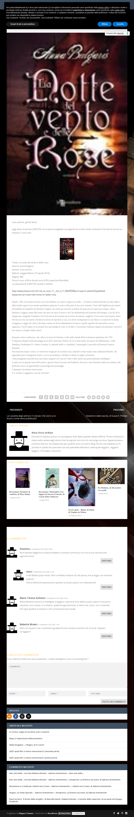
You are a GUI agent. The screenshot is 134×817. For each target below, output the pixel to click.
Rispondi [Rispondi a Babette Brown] (106, 636)
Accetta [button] (120, 24)
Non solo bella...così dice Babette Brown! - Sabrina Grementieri (38, 773)
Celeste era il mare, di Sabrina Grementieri (91, 786)
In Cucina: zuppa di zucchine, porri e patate (29, 732)
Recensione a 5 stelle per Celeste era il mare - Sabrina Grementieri (39, 786)
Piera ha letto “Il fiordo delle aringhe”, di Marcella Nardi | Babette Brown (42, 799)
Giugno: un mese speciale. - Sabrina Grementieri (31, 792)
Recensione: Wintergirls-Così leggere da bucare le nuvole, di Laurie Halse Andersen (52, 494)
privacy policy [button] (103, 7)
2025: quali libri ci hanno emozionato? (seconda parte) (34, 751)
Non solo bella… (76, 773)
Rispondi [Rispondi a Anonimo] (106, 560)
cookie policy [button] (119, 10)
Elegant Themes (26, 813)
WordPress (52, 813)
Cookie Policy (79, 813)
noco (29, 571)
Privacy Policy (65, 813)
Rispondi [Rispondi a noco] (106, 587)
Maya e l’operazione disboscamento (25, 738)
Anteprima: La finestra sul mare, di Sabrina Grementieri (94, 779)
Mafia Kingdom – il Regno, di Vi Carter (26, 745)
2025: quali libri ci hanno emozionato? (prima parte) (33, 757)
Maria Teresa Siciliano (42, 433)
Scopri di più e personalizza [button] (22, 24)
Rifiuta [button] (105, 24)
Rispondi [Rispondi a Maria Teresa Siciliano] (106, 613)
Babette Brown (28, 624)
